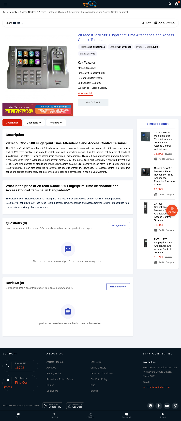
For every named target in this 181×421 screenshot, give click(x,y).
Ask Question (118, 225)
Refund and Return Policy (59, 379)
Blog (92, 385)
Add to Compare (164, 23)
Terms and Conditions (101, 373)
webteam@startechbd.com (156, 387)
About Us (51, 367)
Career (50, 385)
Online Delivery (98, 367)
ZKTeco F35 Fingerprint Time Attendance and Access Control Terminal (163, 246)
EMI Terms (96, 362)
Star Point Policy (98, 379)
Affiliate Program (54, 362)
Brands (94, 390)
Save (146, 23)
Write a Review (118, 286)
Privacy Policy (53, 373)
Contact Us (52, 390)
